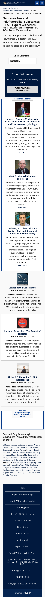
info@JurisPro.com (21, 571)
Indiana (22, 453)
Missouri (24, 458)
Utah (39, 470)
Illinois (15, 453)
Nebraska (13, 8)
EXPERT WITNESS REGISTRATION (22, 89)
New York (20, 465)
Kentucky (36, 453)
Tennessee (26, 470)
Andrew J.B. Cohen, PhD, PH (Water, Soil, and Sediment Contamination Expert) (22, 231)
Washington (22, 473)
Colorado (15, 448)
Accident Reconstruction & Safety (15, 11)
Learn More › (22, 153)
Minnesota (15, 458)
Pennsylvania (15, 468)
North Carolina (17, 460)
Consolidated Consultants (22, 288)
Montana (6, 460)
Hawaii (36, 450)
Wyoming (13, 475)
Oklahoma (34, 465)
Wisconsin (32, 473)
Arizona (37, 445)
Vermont (13, 473)
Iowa (4, 453)
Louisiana (6, 455)
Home (5, 8)
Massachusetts (17, 455)
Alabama (21, 445)
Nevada (12, 465)
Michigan (6, 458)
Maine (35, 455)
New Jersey (31, 463)
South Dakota (15, 470)
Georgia (29, 450)
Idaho (9, 453)
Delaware (15, 450)
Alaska (14, 445)
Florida (22, 450)
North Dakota (29, 460)
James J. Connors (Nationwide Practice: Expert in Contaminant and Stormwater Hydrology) (22, 122)
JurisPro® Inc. (30, 584)
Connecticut (24, 448)
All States (6, 445)
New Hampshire (19, 463)
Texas (34, 470)
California (6, 448)
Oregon (6, 468)
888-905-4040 (23, 577)
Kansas (29, 453)
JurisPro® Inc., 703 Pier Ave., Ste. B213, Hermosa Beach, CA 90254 (22, 562)
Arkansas (29, 445)
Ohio (27, 465)
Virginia (6, 473)
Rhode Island (26, 468)
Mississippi (32, 458)
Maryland (28, 455)
